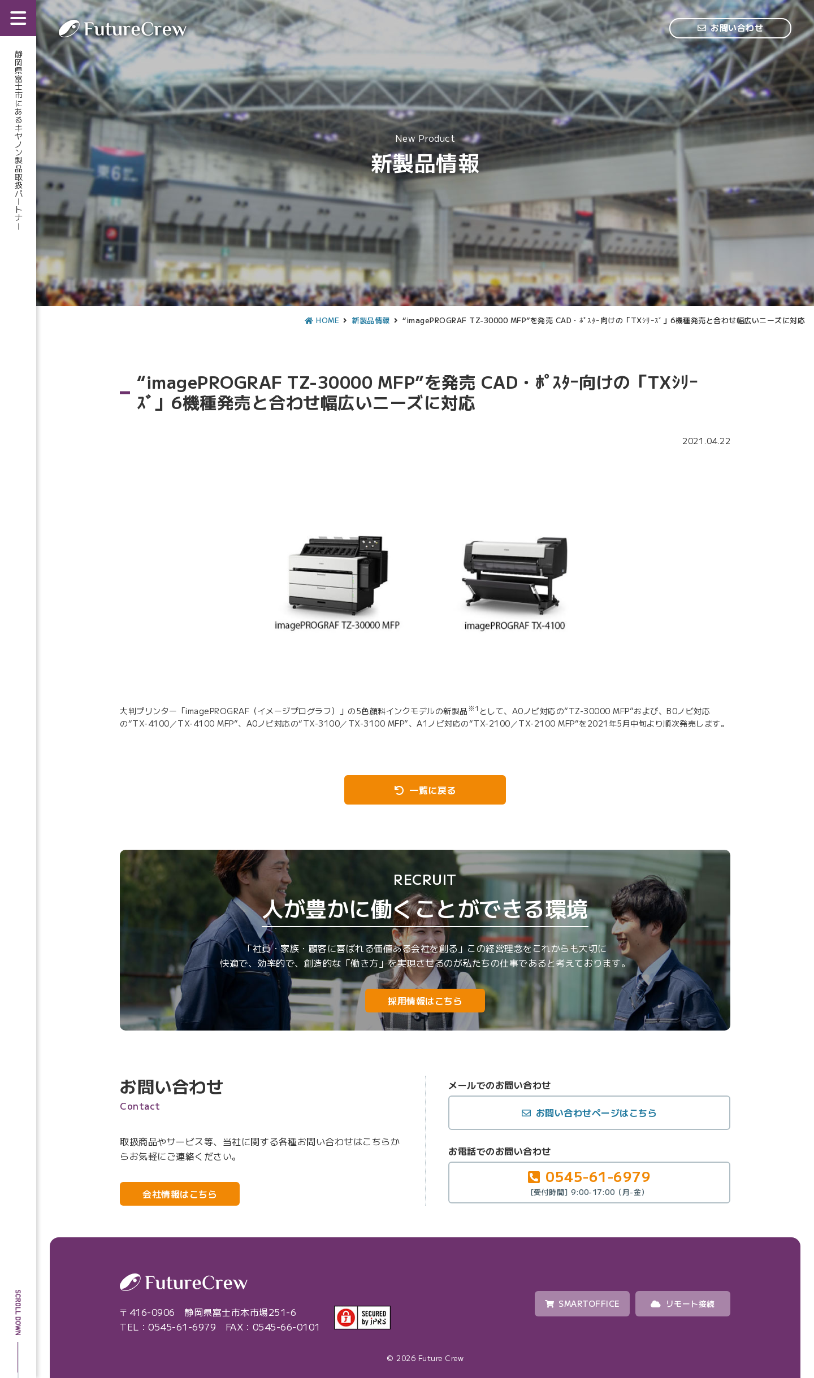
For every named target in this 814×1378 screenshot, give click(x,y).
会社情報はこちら (179, 1194)
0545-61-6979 (589, 1181)
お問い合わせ (737, 27)
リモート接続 (683, 1303)
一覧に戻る (432, 790)
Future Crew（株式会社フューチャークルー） (123, 28)
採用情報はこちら (425, 1000)
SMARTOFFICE (582, 1303)
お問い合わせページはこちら (596, 1112)
